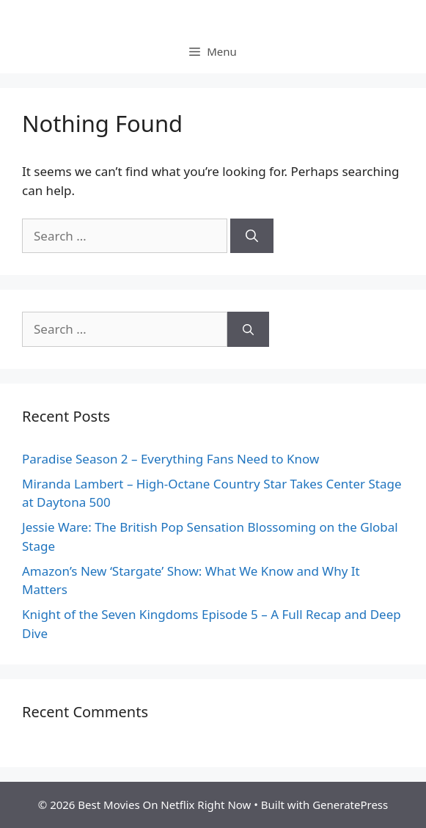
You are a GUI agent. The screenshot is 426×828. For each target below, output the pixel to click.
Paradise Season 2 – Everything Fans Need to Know (170, 458)
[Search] (251, 236)
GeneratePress (350, 804)
